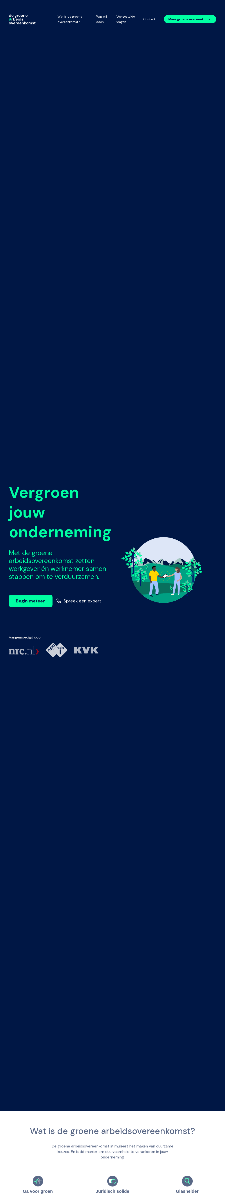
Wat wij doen (101, 19)
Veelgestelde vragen (125, 19)
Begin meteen (30, 601)
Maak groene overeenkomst (190, 19)
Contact (149, 19)
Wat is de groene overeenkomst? (70, 19)
